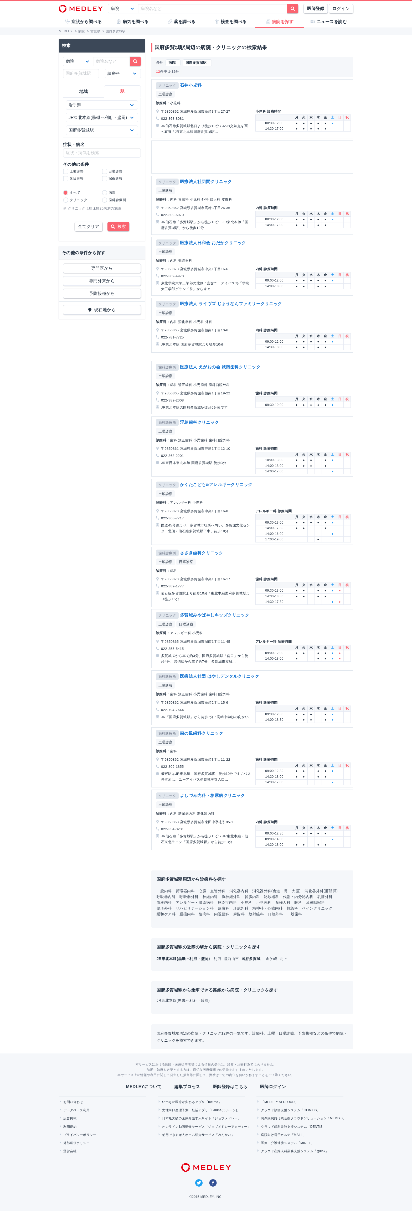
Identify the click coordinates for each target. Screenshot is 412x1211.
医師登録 (315, 8)
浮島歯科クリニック (199, 422)
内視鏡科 (221, 914)
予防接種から (102, 293)
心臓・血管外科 (212, 891)
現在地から (102, 309)
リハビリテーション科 (195, 908)
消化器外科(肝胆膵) (321, 891)
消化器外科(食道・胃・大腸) (276, 891)
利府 (218, 959)
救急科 (292, 908)
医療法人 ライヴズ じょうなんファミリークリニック (231, 303)
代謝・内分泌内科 (298, 897)
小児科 (246, 902)
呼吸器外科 (188, 897)
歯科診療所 (167, 367)
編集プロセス (187, 1086)
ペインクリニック (317, 908)
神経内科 (210, 897)
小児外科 (263, 902)
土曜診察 (165, 94)
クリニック (167, 85)
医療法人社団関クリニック (206, 181)
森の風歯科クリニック (201, 733)
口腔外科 (275, 914)
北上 (283, 959)
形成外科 (240, 908)
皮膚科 (223, 908)
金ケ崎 (272, 959)
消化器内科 (238, 891)
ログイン (341, 8)
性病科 (204, 914)
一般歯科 (294, 914)
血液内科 (164, 902)
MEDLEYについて (143, 1086)
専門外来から (102, 281)
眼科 (298, 902)
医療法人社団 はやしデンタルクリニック (219, 676)
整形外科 (164, 908)
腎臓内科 (252, 897)
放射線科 (256, 914)
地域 (83, 91)
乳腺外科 (325, 897)
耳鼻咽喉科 (315, 902)
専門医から (102, 268)
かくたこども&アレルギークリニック (216, 484)
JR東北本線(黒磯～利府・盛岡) (183, 1000)
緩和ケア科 (166, 914)
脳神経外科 (231, 897)
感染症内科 (227, 902)
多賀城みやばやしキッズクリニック (214, 615)
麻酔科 (239, 914)
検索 (118, 226)
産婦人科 (283, 902)
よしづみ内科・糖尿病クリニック (212, 795)
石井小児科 (191, 85)
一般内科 (164, 891)
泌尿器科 (271, 897)
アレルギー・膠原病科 (195, 902)
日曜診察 (186, 562)
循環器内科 (185, 891)
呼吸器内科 (166, 897)
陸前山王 (232, 959)
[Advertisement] (253, 157)
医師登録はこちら (230, 1086)
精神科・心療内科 (267, 908)
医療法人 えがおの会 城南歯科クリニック (220, 367)
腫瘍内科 (187, 914)
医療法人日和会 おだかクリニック (213, 243)
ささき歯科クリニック (201, 553)
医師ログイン (273, 1086)
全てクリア (88, 226)
